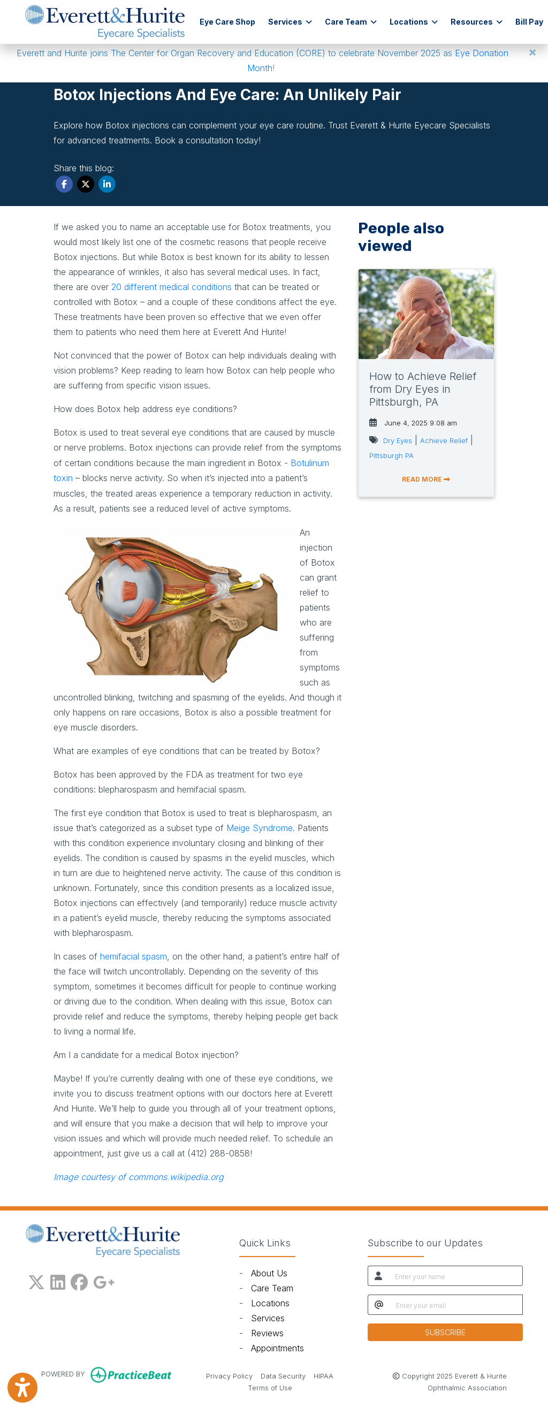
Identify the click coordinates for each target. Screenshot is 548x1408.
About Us (269, 1273)
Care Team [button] (351, 21)
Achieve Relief (444, 441)
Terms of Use (270, 1387)
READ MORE (426, 479)
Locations (270, 1303)
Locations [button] (414, 21)
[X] (36, 1280)
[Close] (532, 52)
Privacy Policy (229, 1375)
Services (268, 1318)
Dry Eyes (397, 441)
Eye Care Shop (227, 21)
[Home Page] (105, 21)
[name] (456, 1276)
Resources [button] (477, 21)
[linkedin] (57, 1280)
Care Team (272, 1288)
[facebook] (79, 1280)
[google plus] (104, 1280)
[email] (456, 1305)
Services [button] (290, 21)
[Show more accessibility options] (22, 1388)
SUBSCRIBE (445, 1332)
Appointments (277, 1348)
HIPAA (323, 1375)
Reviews (267, 1333)
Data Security (283, 1375)
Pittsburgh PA (391, 456)
